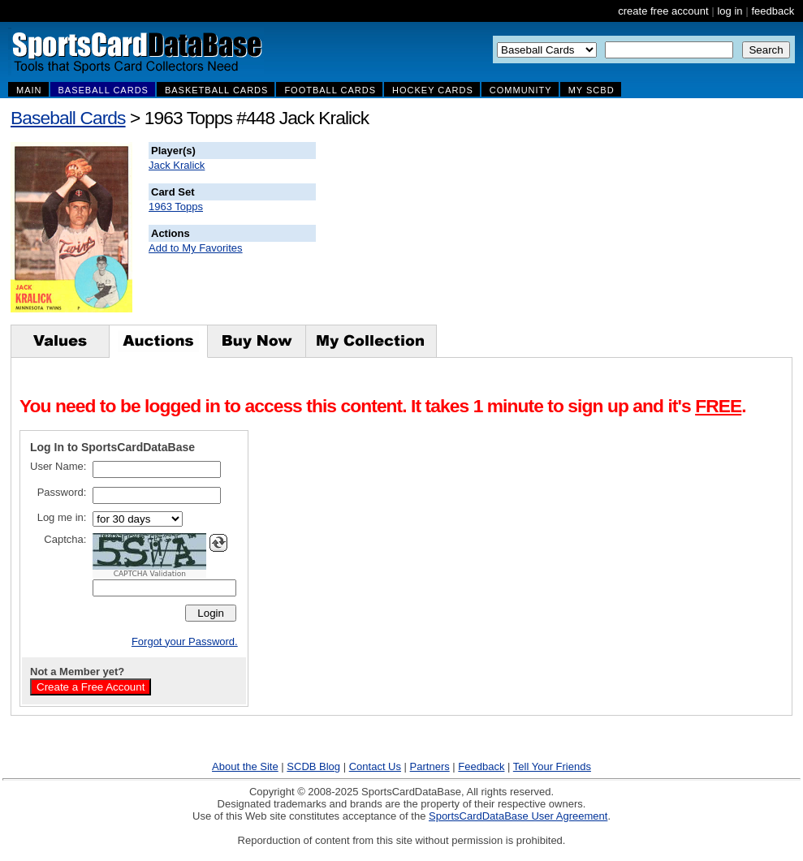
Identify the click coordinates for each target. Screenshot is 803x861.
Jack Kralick (177, 165)
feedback (772, 11)
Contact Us (375, 766)
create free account (663, 11)
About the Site (245, 766)
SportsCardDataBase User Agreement (518, 816)
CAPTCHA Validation (150, 574)
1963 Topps (176, 206)
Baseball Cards (68, 117)
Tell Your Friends (552, 766)
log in (729, 11)
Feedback (481, 766)
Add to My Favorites (196, 248)
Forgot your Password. (185, 641)
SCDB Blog (313, 766)
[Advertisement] (609, 223)
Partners (430, 766)
